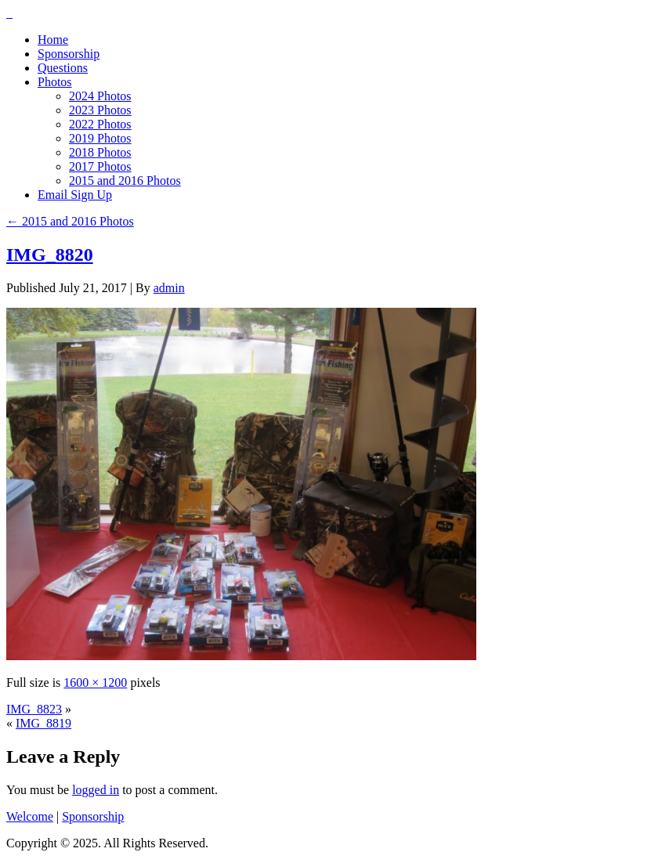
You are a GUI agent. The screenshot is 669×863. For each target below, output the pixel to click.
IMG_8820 (49, 254)
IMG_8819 (43, 723)
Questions (63, 67)
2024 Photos (100, 96)
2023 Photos (100, 110)
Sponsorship (68, 53)
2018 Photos (100, 152)
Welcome (29, 816)
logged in (95, 789)
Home (53, 39)
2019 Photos (100, 138)
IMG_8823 (34, 709)
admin (169, 287)
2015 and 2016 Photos (125, 180)
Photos (55, 81)
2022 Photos (100, 124)
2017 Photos (100, 166)
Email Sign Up (75, 194)
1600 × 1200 (95, 682)
